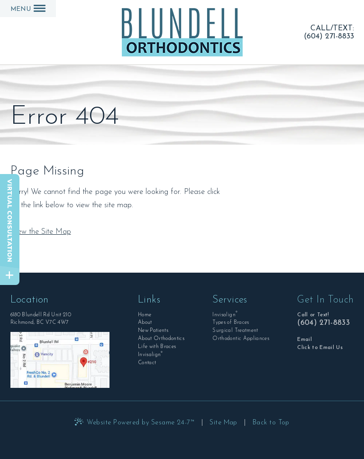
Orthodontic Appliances (240, 338)
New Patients (153, 330)
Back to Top (271, 422)
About (145, 322)
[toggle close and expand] (9, 275)
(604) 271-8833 (329, 36)
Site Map (223, 422)
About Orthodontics (161, 338)
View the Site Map (40, 232)
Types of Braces (230, 322)
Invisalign (150, 354)
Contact (147, 363)
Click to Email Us (320, 347)
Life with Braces (157, 346)
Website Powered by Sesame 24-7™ (141, 422)
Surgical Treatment (235, 330)
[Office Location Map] (60, 360)
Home (144, 315)
